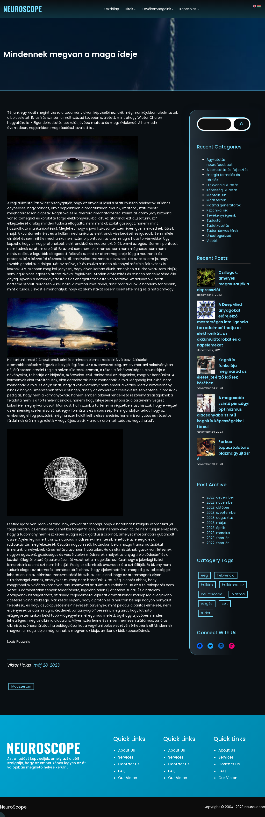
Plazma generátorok (224, 205)
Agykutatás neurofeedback (220, 162)
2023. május (217, 522)
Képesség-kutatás (222, 190)
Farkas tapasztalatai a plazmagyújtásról (223, 450)
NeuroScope (13, 807)
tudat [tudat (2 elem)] (205, 613)
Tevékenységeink (221, 215)
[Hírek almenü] (135, 9)
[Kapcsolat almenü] (198, 9)
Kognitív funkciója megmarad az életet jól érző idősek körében (222, 371)
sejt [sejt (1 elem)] (225, 603)
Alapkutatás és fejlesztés (227, 169)
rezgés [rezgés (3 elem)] (207, 603)
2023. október (218, 507)
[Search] (241, 124)
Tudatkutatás (218, 225)
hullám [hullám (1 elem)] (207, 584)
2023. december (220, 497)
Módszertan (21, 686)
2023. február (218, 537)
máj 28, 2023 (47, 665)
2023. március (218, 532)
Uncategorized (219, 235)
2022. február (218, 543)
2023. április (216, 527)
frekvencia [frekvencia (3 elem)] (226, 575)
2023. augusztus (220, 517)
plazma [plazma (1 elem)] (238, 594)
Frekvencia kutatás (222, 185)
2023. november (220, 502)
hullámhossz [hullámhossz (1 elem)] (233, 584)
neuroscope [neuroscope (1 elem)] (211, 594)
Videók (212, 240)
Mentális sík (216, 195)
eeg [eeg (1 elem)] (204, 575)
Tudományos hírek (222, 230)
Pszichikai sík (217, 210)
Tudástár (214, 220)
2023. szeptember (222, 512)
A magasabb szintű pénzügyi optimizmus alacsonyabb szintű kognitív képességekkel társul (223, 412)
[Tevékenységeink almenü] (173, 9)
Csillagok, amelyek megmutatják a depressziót (223, 281)
